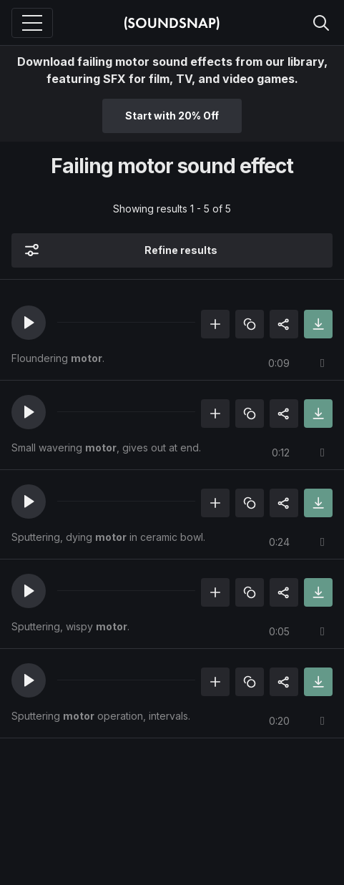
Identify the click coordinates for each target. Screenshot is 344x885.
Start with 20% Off (172, 115)
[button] (28, 322)
